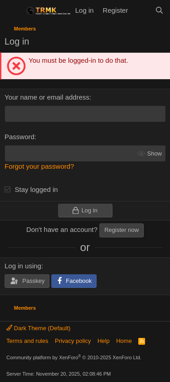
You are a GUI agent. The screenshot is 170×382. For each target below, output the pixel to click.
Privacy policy (73, 340)
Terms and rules (27, 340)
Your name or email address (47, 97)
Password (19, 137)
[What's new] (141, 10)
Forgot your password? (39, 166)
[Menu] (12, 10)
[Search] (159, 10)
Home (124, 340)
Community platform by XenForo (73, 357)
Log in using (23, 266)
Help (103, 340)
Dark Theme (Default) (38, 328)
